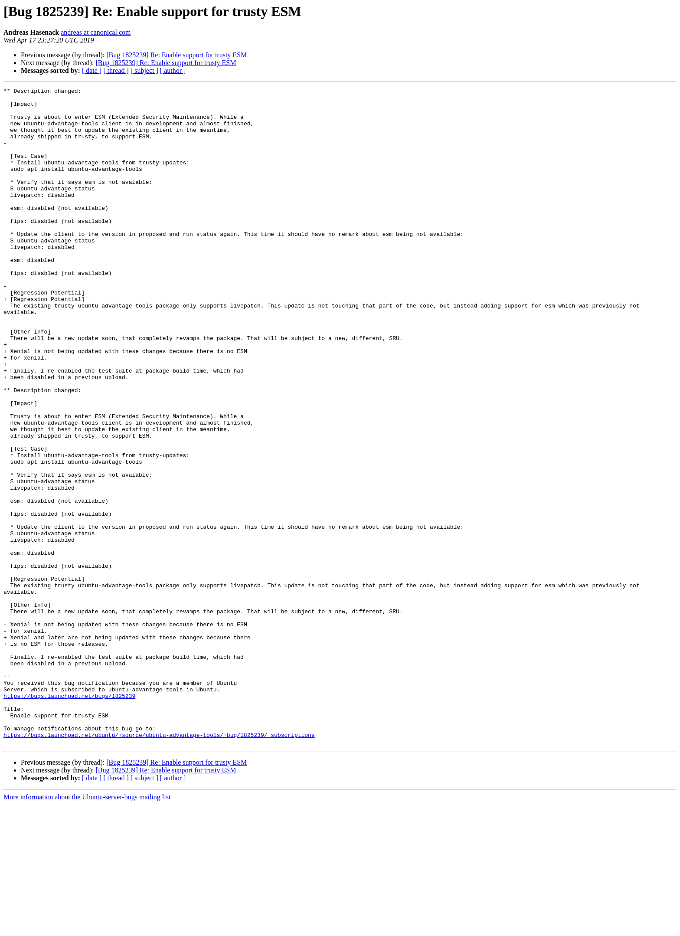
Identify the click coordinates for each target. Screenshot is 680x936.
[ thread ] (116, 70)
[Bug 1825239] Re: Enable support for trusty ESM (176, 55)
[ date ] (91, 70)
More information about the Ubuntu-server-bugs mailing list (86, 928)
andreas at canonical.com (96, 32)
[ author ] (173, 70)
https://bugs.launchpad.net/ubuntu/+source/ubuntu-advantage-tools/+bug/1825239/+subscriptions (159, 865)
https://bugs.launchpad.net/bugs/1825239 (69, 818)
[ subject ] (144, 70)
